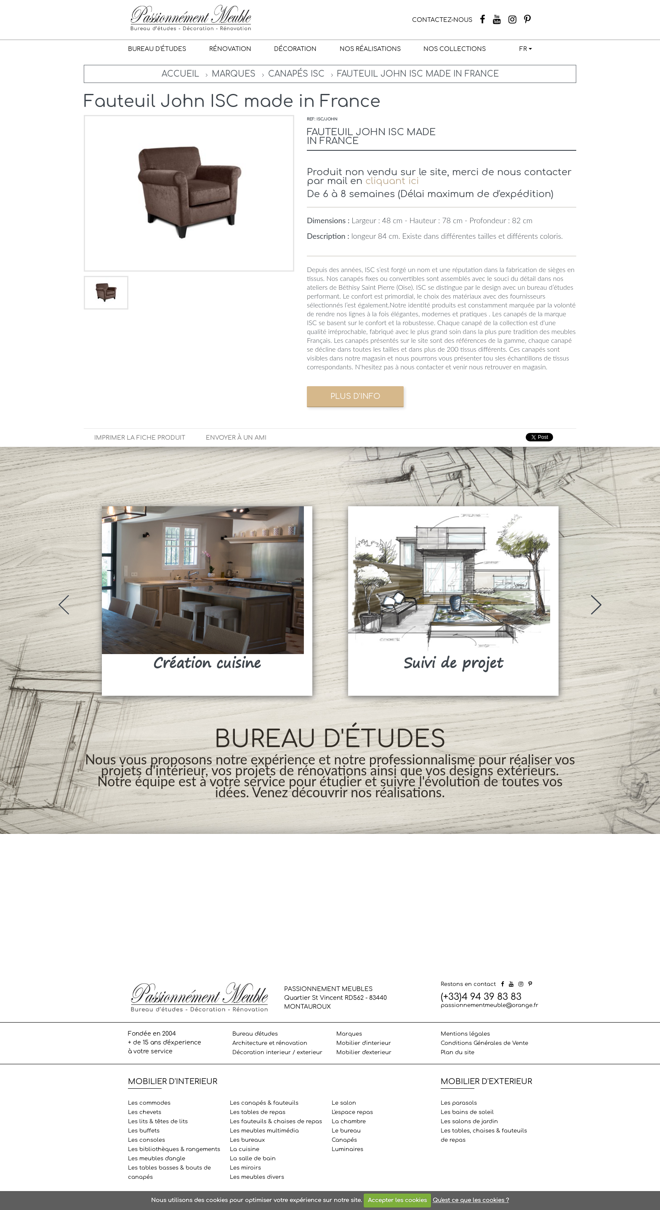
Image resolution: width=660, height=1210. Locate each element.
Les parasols (459, 1103)
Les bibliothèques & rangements (174, 1149)
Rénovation (230, 49)
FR (523, 49)
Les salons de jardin (469, 1122)
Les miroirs (245, 1168)
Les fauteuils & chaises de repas (276, 1122)
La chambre (349, 1122)
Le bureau (346, 1131)
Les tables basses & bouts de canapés (169, 1172)
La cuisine (244, 1149)
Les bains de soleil (467, 1112)
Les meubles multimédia (264, 1131)
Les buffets (144, 1131)
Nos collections (454, 49)
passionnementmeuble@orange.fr (489, 1005)
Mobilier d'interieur (363, 1043)
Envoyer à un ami (236, 438)
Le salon (344, 1103)
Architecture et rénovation (269, 1043)
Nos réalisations (370, 49)
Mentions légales (465, 1034)
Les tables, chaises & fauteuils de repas (484, 1135)
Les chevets (144, 1112)
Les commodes (149, 1103)
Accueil (180, 73)
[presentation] (64, 604)
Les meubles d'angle (156, 1159)
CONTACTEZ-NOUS (442, 20)
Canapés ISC (296, 73)
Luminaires (347, 1149)
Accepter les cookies (397, 1200)
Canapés (344, 1140)
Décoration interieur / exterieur (277, 1052)
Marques (233, 73)
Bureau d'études (157, 49)
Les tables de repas (257, 1112)
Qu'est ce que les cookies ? (471, 1200)
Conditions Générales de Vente (484, 1043)
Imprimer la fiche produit (139, 438)
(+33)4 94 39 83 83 (481, 997)
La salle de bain (253, 1159)
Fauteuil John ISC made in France (418, 73)
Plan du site (457, 1052)
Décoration (295, 49)
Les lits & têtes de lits (158, 1122)
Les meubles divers (257, 1177)
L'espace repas (352, 1112)
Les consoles (146, 1140)
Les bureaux (247, 1140)
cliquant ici (392, 181)
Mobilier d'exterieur (363, 1052)
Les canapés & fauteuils (264, 1103)
